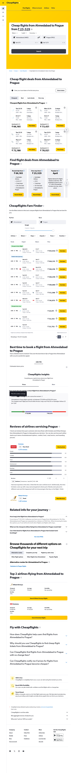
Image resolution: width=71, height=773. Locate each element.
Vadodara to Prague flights (18, 613)
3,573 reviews (22, 496)
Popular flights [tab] (53, 603)
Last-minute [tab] (30, 98)
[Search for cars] (3, 16)
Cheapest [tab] (14, 98)
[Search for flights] (3, 8)
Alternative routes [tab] (16, 599)
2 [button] (62, 337)
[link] (18, 194)
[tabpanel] (38, 450)
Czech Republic (23, 71)
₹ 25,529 (24, 29)
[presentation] (32, 29)
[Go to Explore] (3, 20)
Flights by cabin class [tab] (47, 599)
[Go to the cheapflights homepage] (13, 3)
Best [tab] (22, 98)
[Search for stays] (3, 12)
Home (10, 71)
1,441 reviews (22, 547)
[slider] (53, 230)
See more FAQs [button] (38, 583)
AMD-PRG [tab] (39, 362)
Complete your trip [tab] (31, 599)
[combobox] (33, 33)
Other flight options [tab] (17, 603)
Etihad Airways (22, 542)
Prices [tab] (24, 428)
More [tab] (53, 428)
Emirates (21, 490)
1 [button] (59, 337)
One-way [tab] (41, 98)
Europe (16, 71)
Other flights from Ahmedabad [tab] (36, 603)
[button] (3, 3)
